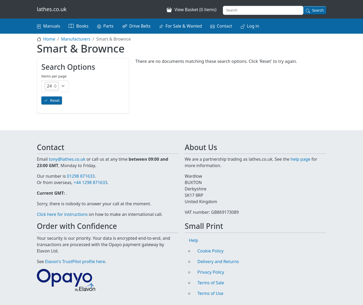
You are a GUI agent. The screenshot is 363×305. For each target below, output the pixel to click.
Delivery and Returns (218, 261)
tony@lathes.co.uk (67, 159)
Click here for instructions (62, 214)
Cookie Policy (210, 251)
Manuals (51, 26)
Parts (108, 26)
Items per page (54, 76)
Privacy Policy (210, 272)
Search (318, 10)
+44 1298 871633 (90, 182)
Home (49, 39)
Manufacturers (75, 39)
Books (82, 26)
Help (193, 240)
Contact (224, 26)
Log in (253, 26)
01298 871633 (81, 176)
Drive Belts (140, 26)
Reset (55, 100)
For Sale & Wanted (183, 26)
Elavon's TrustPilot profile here (75, 261)
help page (301, 159)
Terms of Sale (210, 283)
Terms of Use (210, 293)
